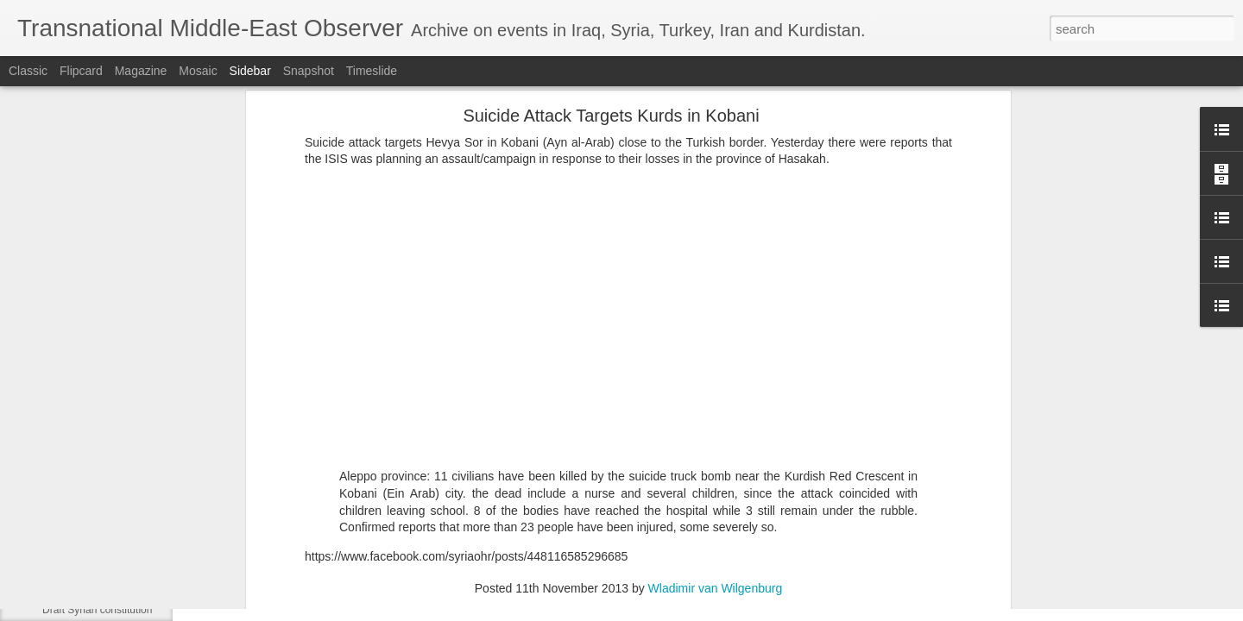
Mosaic (198, 71)
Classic (28, 71)
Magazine (141, 71)
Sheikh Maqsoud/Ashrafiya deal (115, 571)
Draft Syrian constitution (97, 610)
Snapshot (308, 71)
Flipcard (81, 71)
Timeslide (371, 71)
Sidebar (250, 71)
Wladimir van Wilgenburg (715, 429)
